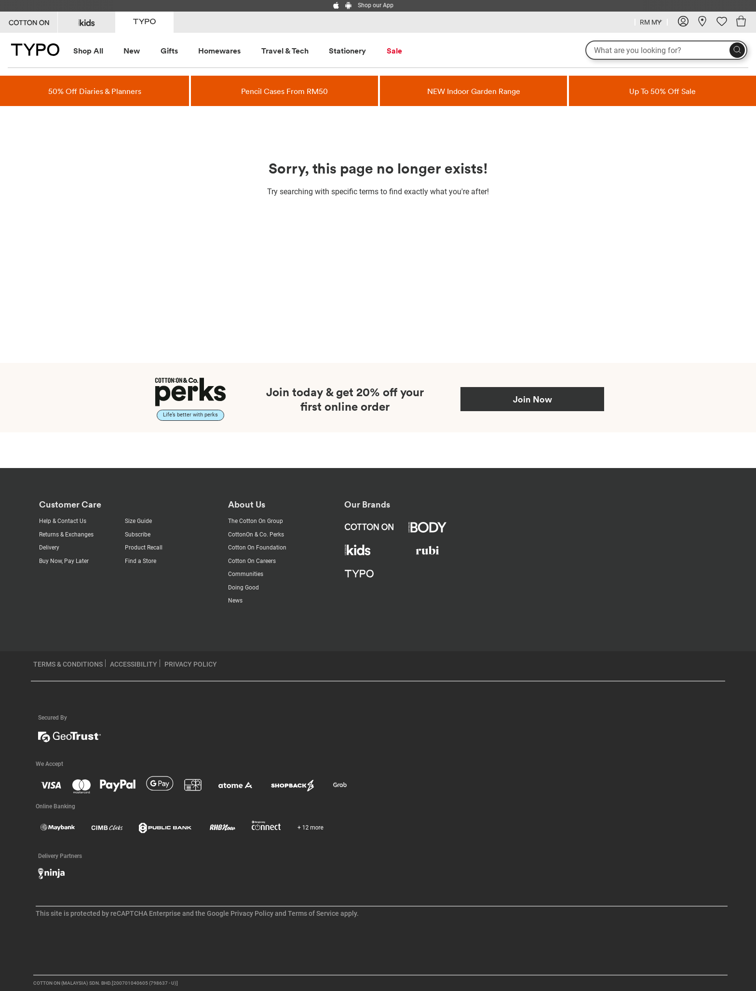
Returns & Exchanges (66, 534)
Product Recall (143, 547)
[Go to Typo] (144, 21)
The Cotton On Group (255, 521)
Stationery (347, 50)
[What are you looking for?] (666, 50)
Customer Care (70, 504)
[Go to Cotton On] (28, 22)
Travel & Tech (285, 50)
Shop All (88, 50)
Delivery (49, 547)
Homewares (219, 50)
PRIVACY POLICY (190, 664)
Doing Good (243, 587)
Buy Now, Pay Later (64, 561)
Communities (245, 574)
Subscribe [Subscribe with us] (137, 534)
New (131, 50)
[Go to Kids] (86, 22)
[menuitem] (97, 51)
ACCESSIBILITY (133, 664)
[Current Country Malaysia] (651, 23)
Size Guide (138, 521)
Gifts (169, 50)
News (235, 600)
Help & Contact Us (62, 521)
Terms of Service (313, 913)
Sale (394, 50)
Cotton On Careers (252, 561)
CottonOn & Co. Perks (256, 534)
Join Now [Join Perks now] (532, 399)
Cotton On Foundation (257, 547)
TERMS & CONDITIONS (68, 664)
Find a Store (140, 561)
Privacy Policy (251, 913)
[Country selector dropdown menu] (651, 21)
